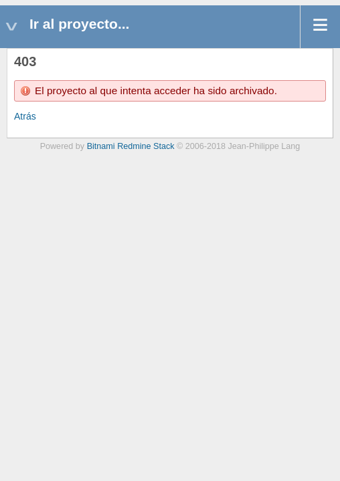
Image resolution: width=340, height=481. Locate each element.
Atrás (25, 116)
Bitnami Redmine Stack (131, 146)
